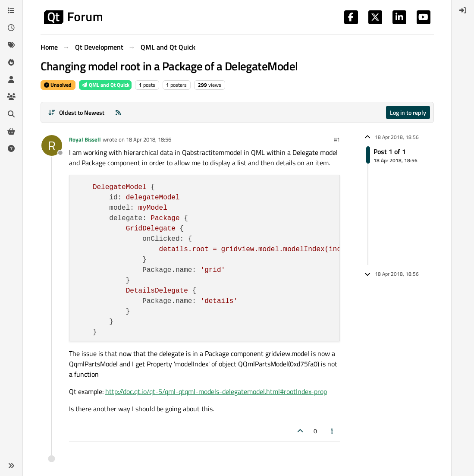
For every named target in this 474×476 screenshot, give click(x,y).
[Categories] (11, 10)
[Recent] (11, 28)
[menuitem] (463, 10)
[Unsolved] (11, 148)
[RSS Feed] (118, 112)
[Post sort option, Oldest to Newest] (76, 112)
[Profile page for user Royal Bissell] (51, 145)
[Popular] (11, 62)
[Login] (463, 10)
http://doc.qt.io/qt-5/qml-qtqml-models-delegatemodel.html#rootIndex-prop (216, 391)
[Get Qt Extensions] (11, 131)
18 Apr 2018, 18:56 (148, 139)
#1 (337, 139)
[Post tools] (332, 431)
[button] (11, 466)
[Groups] (11, 97)
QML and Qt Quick (105, 85)
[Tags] (11, 45)
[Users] (11, 79)
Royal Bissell (85, 139)
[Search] (11, 114)
